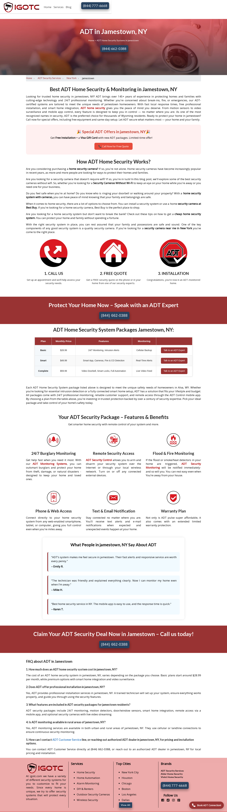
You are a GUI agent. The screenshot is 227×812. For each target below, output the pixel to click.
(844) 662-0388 (114, 49)
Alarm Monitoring (88, 783)
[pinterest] (177, 800)
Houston (127, 778)
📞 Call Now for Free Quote (113, 146)
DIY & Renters (85, 789)
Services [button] (59, 7)
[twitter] (166, 800)
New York (71, 78)
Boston (126, 789)
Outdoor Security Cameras (93, 794)
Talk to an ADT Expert (174, 350)
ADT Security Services (49, 78)
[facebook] (161, 800)
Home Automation (88, 778)
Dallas (126, 800)
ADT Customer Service (66, 739)
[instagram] (172, 800)
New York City (130, 772)
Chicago (127, 783)
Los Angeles (129, 794)
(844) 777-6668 (95, 6)
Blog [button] (68, 7)
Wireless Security (87, 800)
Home (47, 7)
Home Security (86, 772)
